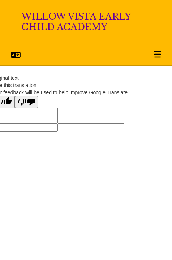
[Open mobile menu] (157, 55)
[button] (16, 55)
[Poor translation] (26, 102)
